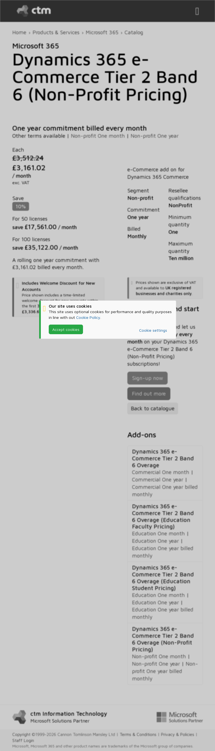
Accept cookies (65, 329)
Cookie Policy (88, 317)
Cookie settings (153, 330)
